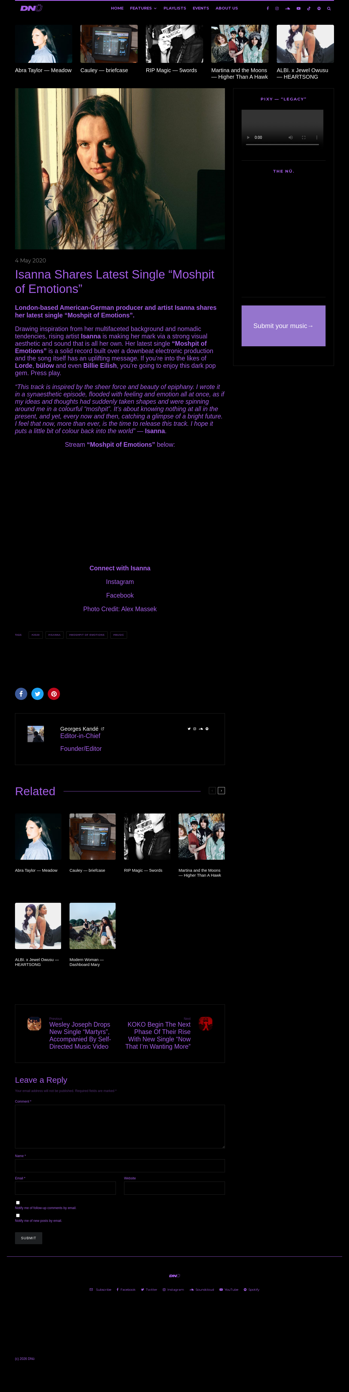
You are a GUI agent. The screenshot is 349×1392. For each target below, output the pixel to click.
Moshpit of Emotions (87, 635)
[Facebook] (267, 8)
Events (201, 8)
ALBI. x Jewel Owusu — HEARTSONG (302, 73)
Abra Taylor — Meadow (43, 70)
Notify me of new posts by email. (38, 1227)
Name (20, 1162)
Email (20, 1185)
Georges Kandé (79, 729)
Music (119, 635)
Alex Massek (139, 609)
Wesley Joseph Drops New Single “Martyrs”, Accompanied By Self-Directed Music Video (82, 1033)
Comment (23, 1101)
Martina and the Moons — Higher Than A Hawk (239, 73)
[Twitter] (149, 1296)
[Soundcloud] (287, 8)
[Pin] (54, 694)
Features (141, 8)
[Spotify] (319, 8)
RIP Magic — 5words (171, 70)
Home (117, 8)
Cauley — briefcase (104, 70)
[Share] (21, 694)
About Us (227, 8)
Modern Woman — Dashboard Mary (87, 962)
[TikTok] (309, 8)
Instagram (120, 581)
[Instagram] (277, 8)
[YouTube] (298, 8)
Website (130, 1185)
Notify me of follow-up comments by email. (45, 1214)
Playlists (175, 8)
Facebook (120, 595)
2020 (36, 635)
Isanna (55, 635)
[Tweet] (37, 694)
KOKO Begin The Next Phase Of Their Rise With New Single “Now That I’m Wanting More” (157, 1033)
